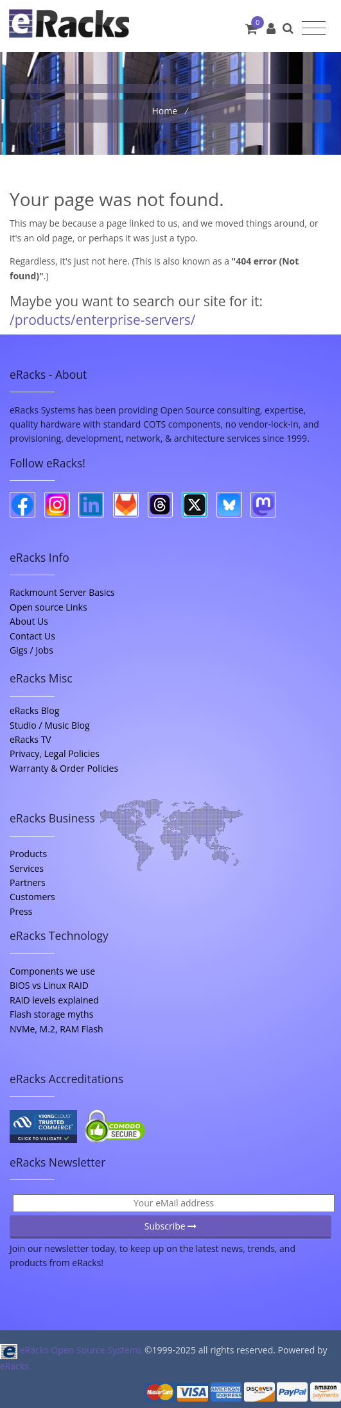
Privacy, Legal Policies (55, 753)
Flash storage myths (51, 1014)
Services (27, 868)
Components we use (52, 971)
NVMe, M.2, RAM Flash (56, 1029)
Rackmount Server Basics (62, 592)
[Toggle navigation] (313, 28)
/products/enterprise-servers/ (103, 320)
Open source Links (48, 607)
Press (21, 911)
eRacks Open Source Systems (72, 1350)
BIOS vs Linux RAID (49, 985)
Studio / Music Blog (50, 725)
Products (28, 853)
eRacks (14, 1366)
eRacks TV (30, 739)
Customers (32, 897)
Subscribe (170, 1226)
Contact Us (32, 636)
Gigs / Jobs (31, 650)
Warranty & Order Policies (64, 768)
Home (165, 111)
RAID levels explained (54, 1000)
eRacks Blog (34, 710)
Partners (28, 882)
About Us (29, 621)
